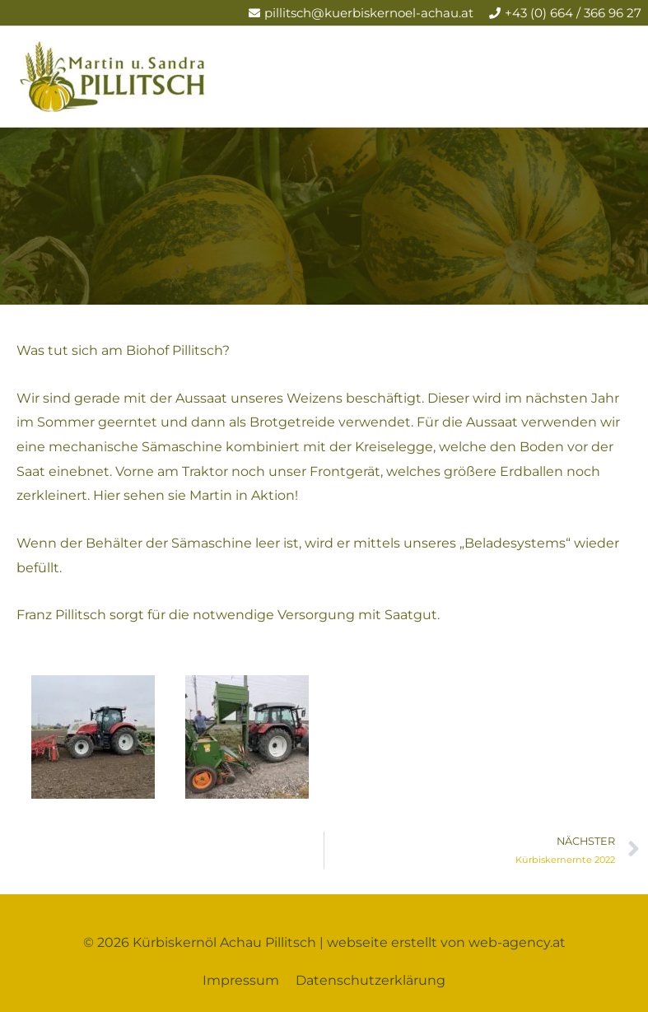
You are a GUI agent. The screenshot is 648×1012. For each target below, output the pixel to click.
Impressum (241, 980)
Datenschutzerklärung (370, 980)
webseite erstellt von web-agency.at (446, 942)
